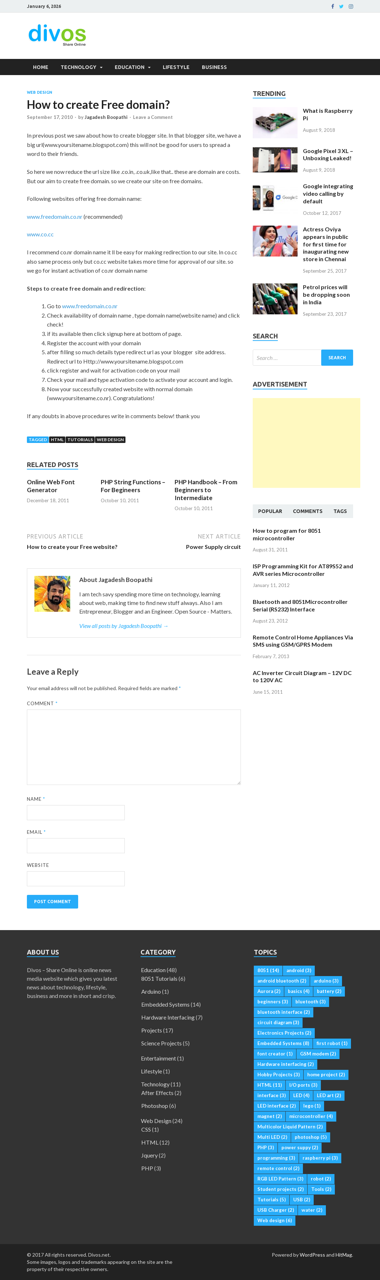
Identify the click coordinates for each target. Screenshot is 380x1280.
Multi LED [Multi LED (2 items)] (272, 1137)
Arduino (151, 991)
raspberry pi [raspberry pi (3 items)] (320, 1158)
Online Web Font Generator (51, 486)
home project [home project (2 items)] (326, 1074)
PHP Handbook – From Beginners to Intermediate (206, 490)
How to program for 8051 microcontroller (287, 534)
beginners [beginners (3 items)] (272, 1001)
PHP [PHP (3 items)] (265, 1147)
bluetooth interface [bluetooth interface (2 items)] (283, 1012)
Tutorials (80, 439)
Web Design (39, 92)
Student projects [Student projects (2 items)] (280, 1189)
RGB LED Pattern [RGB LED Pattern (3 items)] (280, 1179)
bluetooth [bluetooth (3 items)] (310, 1001)
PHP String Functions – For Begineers (133, 486)
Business (214, 67)
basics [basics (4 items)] (298, 991)
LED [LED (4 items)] (301, 1095)
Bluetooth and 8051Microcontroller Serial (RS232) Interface (300, 605)
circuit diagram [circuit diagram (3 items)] (278, 1022)
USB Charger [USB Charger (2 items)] (275, 1210)
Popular (270, 511)
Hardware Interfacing (168, 1017)
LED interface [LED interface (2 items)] (276, 1106)
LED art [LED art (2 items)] (329, 1095)
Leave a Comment (153, 117)
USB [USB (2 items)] (301, 1199)
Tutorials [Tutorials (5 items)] (271, 1199)
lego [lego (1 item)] (311, 1106)
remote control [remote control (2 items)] (278, 1168)
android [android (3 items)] (298, 970)
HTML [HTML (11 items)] (269, 1085)
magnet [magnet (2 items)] (269, 1116)
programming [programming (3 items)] (276, 1158)
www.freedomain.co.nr (54, 216)
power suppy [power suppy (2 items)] (299, 1147)
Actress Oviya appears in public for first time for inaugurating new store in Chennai (326, 244)
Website (38, 865)
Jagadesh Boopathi (106, 117)
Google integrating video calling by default (328, 193)
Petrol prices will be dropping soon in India (326, 294)
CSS (146, 1129)
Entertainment (158, 1058)
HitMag (344, 1255)
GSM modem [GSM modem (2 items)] (318, 1054)
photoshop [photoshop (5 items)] (311, 1137)
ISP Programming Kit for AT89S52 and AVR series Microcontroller (303, 570)
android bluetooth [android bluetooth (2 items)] (281, 981)
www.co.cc (40, 234)
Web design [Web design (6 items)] (274, 1220)
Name (36, 799)
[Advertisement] (306, 443)
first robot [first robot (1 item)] (332, 1043)
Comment (42, 703)
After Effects (157, 1092)
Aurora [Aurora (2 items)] (268, 991)
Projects (151, 1030)
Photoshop (154, 1105)
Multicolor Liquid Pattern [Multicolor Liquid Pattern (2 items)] (290, 1126)
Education (129, 67)
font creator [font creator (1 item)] (275, 1054)
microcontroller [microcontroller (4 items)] (311, 1116)
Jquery (149, 1155)
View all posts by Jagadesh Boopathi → (123, 625)
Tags (340, 511)
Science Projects (161, 1043)
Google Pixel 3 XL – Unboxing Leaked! (328, 154)
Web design (110, 439)
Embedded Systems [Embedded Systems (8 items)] (283, 1043)
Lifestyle (176, 67)
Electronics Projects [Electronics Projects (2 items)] (284, 1033)
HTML (57, 439)
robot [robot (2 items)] (321, 1179)
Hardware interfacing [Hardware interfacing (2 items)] (285, 1064)
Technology (78, 67)
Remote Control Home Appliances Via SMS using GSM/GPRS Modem (303, 641)
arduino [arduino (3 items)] (326, 981)
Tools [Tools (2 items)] (321, 1189)
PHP (147, 1168)
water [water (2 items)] (311, 1210)
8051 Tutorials (159, 978)
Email (36, 832)
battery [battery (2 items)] (329, 991)
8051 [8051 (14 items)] (268, 970)
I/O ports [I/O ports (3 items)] (303, 1085)
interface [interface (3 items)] (271, 1095)
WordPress (312, 1255)
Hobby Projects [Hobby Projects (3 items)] (278, 1074)
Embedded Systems (165, 1004)
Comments (308, 511)
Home (40, 67)
